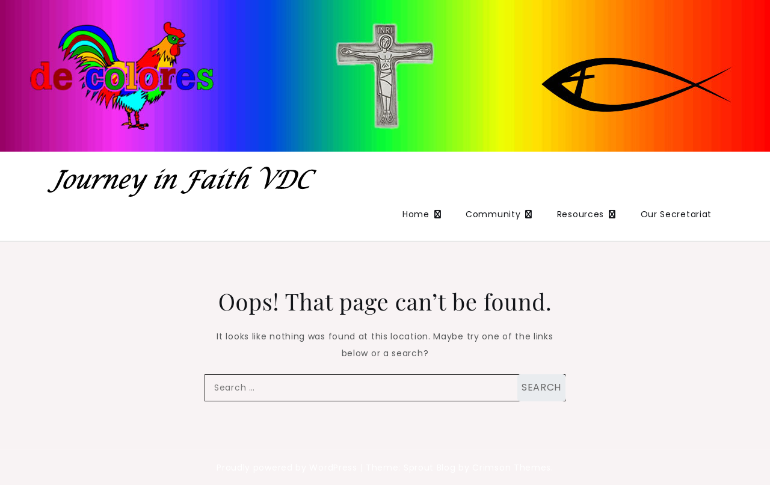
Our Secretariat (676, 214)
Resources (580, 214)
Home (416, 214)
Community (493, 214)
